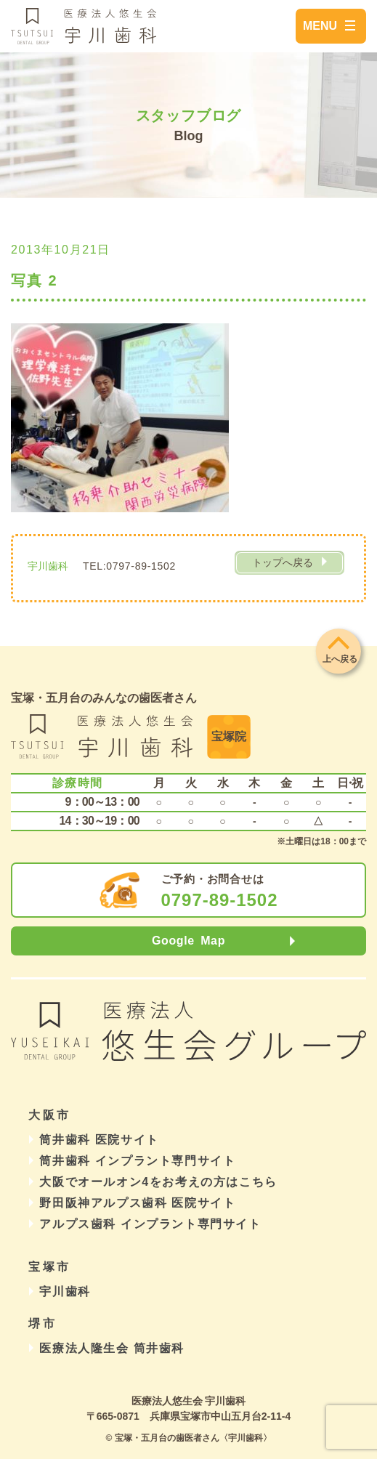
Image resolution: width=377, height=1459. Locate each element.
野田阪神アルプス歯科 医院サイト (137, 1203)
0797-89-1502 (219, 900)
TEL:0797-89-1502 (129, 566)
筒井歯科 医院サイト (98, 1139)
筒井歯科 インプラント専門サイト (137, 1161)
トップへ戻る (282, 562)
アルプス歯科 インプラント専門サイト (150, 1224)
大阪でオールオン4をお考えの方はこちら (158, 1182)
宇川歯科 (64, 1291)
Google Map (188, 940)
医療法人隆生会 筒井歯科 (112, 1348)
